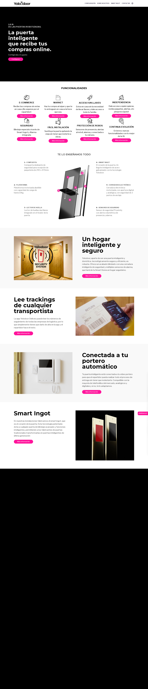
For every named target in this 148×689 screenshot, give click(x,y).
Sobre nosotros (103, 3)
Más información (26, 116)
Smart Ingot (115, 3)
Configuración (90, 3)
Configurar (16, 59)
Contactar (126, 3)
